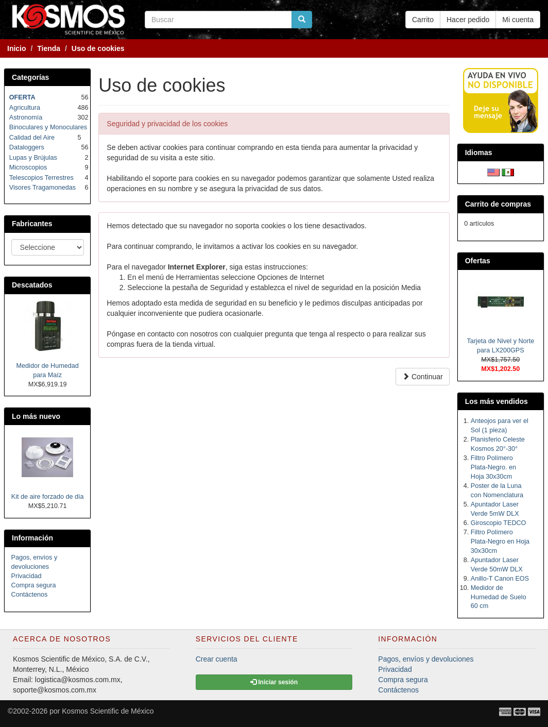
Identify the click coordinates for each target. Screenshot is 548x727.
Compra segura (33, 585)
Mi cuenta (518, 19)
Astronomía (25, 117)
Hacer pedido (468, 19)
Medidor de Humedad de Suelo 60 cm (498, 597)
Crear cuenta (216, 659)
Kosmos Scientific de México (107, 711)
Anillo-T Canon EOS (500, 578)
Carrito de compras (498, 204)
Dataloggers (26, 147)
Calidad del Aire (32, 137)
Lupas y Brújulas (33, 157)
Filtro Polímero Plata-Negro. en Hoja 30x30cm (493, 467)
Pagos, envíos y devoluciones (425, 659)
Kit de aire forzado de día (47, 496)
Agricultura (24, 107)
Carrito (423, 19)
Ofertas (477, 261)
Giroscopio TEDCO (498, 523)
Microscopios (28, 167)
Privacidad (26, 576)
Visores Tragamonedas (42, 187)
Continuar (422, 377)
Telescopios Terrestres (41, 177)
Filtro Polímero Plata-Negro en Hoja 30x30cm (500, 541)
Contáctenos (29, 594)
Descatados (32, 285)
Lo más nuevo (36, 416)
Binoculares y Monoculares (48, 127)
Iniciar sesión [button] (274, 682)
